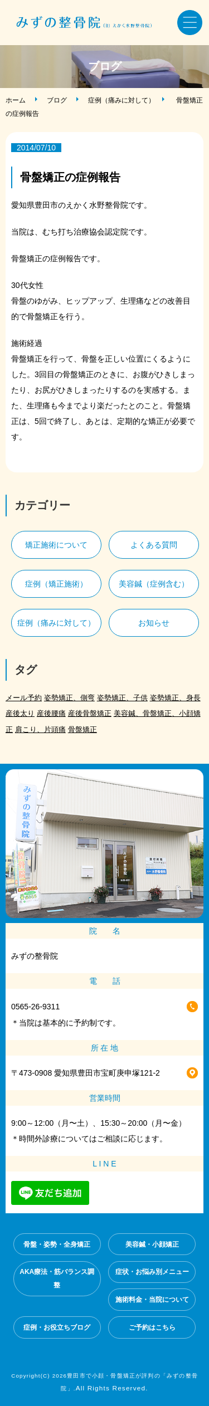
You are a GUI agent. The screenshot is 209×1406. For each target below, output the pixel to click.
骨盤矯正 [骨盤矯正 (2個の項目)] (82, 729)
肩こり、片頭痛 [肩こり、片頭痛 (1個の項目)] (40, 729)
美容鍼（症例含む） (154, 583)
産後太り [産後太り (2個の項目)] (20, 713)
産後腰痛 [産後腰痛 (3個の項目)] (51, 713)
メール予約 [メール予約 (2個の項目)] (24, 698)
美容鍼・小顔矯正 (152, 1244)
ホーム (16, 100)
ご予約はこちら (152, 1327)
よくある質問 (153, 544)
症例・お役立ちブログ (56, 1327)
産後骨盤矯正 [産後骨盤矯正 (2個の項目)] (89, 713)
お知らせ (153, 622)
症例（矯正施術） (56, 583)
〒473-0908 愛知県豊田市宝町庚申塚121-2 (85, 1072)
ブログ (57, 100)
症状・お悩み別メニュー (152, 1272)
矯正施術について (56, 544)
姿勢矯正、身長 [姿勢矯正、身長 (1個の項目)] (175, 698)
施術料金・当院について (152, 1300)
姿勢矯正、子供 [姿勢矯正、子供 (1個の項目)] (122, 698)
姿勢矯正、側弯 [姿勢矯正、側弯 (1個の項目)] (69, 698)
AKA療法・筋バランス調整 (57, 1278)
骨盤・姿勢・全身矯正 (56, 1244)
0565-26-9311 (35, 1006)
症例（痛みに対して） (121, 100)
